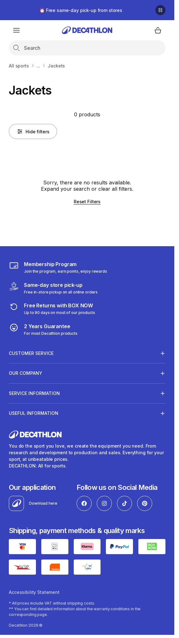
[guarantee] (43, 329)
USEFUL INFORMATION (33, 413)
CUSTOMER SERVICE (31, 353)
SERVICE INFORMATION (34, 393)
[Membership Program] (58, 267)
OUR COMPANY (25, 373)
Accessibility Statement (34, 592)
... (38, 65)
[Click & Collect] (53, 288)
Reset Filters (87, 201)
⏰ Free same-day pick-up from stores (80, 10)
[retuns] (52, 309)
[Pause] (160, 10)
